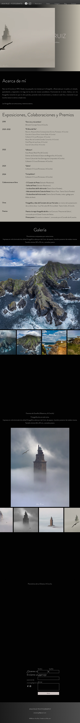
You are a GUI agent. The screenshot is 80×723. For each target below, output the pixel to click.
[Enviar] (48, 693)
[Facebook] (26, 3)
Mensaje (40, 682)
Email (39, 675)
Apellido (51, 668)
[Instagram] (30, 3)
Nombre (40, 668)
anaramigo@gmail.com (33, 683)
